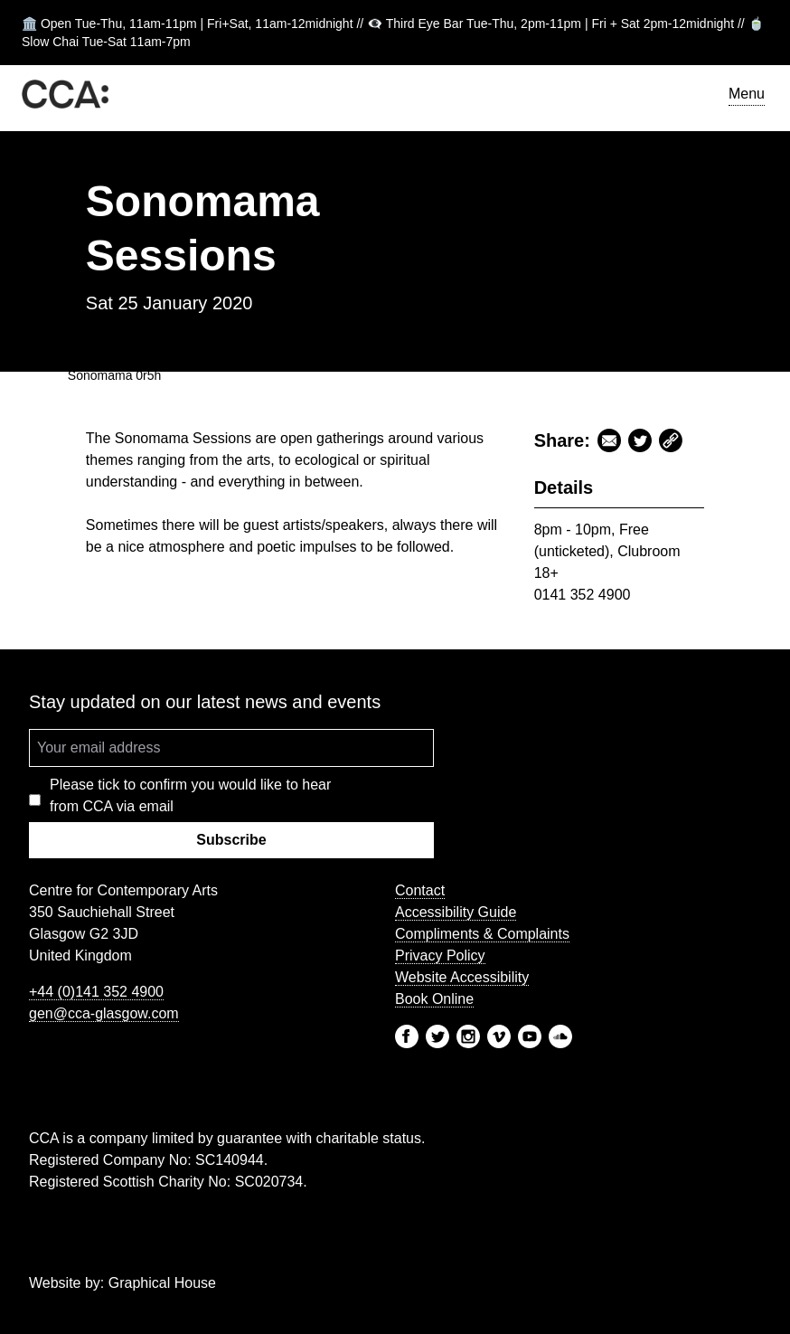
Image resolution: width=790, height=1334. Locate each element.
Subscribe (231, 839)
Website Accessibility (462, 977)
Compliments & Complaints (482, 933)
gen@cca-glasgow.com (104, 1013)
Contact (420, 890)
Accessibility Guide (455, 912)
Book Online (434, 999)
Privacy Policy (440, 955)
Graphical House (162, 1283)
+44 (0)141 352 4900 (96, 991)
